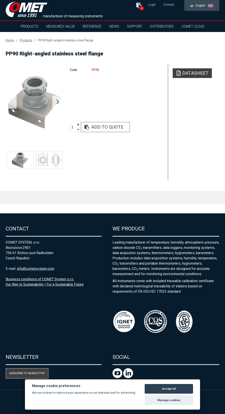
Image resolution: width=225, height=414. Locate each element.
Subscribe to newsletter (27, 373)
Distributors (162, 26)
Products (29, 26)
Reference (92, 26)
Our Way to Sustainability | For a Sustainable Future (45, 284)
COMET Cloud (193, 26)
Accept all (169, 388)
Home (10, 40)
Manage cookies (168, 400)
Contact (168, 5)
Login (152, 5)
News (114, 26)
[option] (34, 102)
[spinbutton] (74, 127)
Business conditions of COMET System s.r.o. (40, 279)
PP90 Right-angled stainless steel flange (65, 40)
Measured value (60, 26)
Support (134, 26)
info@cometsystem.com (35, 269)
